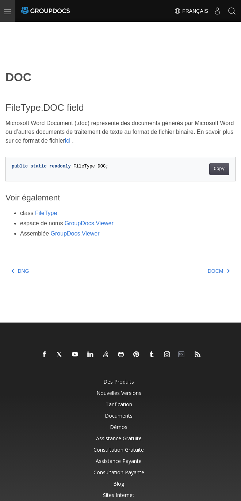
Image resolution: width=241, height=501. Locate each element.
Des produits (118, 381)
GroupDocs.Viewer (89, 223)
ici (67, 141)
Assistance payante (119, 460)
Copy (219, 169)
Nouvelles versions (118, 392)
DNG (20, 271)
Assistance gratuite (119, 438)
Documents (119, 415)
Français (191, 11)
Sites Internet (118, 494)
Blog (118, 483)
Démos (118, 426)
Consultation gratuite (118, 449)
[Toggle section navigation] (11, 28)
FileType (46, 213)
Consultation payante (118, 472)
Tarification (119, 404)
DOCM (219, 271)
